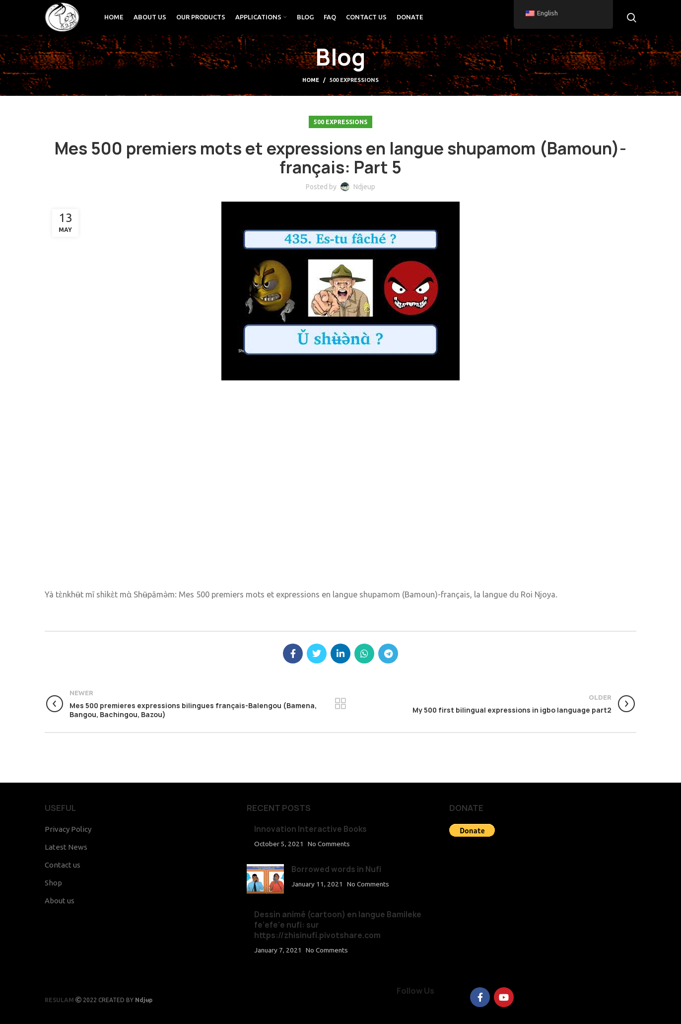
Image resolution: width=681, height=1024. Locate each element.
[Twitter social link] (317, 653)
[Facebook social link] (293, 653)
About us (59, 900)
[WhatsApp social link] (364, 653)
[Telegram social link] (388, 653)
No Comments (329, 844)
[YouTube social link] (504, 997)
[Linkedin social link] (340, 653)
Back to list (340, 703)
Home (310, 80)
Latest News (66, 847)
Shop (53, 882)
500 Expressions (354, 80)
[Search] (631, 17)
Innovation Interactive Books (310, 829)
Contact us (62, 865)
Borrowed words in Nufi (336, 869)
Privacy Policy (68, 829)
